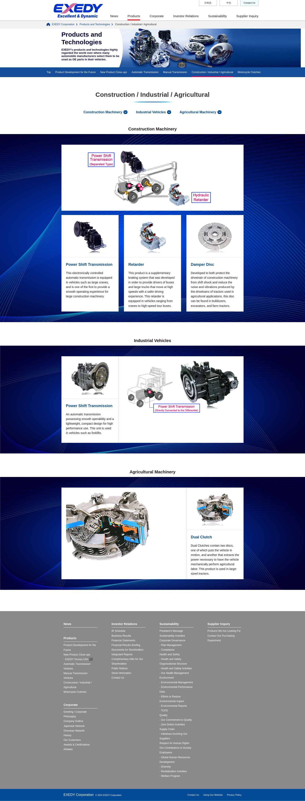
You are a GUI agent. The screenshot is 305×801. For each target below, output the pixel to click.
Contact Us (249, 2)
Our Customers (72, 740)
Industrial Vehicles (151, 112)
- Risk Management (170, 645)
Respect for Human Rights (174, 743)
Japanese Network (74, 726)
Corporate (157, 16)
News (114, 16)
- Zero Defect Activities (172, 724)
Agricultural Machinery (198, 112)
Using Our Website (213, 795)
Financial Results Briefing (126, 645)
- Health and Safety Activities (175, 668)
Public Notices (120, 668)
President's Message (171, 630)
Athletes (68, 749)
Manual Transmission (175, 72)
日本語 (207, 2)
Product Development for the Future (75, 72)
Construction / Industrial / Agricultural (212, 72)
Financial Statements (123, 640)
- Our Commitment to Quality (175, 719)
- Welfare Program (169, 776)
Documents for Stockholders (128, 649)
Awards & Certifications (77, 744)
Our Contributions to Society (175, 747)
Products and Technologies (95, 24)
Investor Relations (186, 16)
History (67, 735)
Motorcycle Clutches (249, 72)
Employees (165, 752)
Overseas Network (74, 730)
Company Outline (73, 721)
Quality (163, 715)
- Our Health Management (174, 673)
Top (49, 72)
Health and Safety (169, 654)
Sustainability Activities (172, 635)
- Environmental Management (176, 682)
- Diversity (165, 766)
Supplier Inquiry (247, 16)
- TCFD (163, 710)
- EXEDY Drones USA (76, 659)
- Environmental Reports (173, 705)
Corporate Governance (172, 640)
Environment (166, 677)
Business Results (121, 635)
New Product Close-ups (113, 72)
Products (134, 16)
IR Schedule (118, 630)
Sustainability (217, 16)
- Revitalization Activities (173, 771)
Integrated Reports (122, 654)
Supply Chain (167, 729)
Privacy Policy (234, 795)
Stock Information (121, 673)
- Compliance (167, 649)
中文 (228, 2)
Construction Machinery (102, 112)
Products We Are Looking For (224, 630)
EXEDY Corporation (63, 24)
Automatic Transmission (145, 72)
